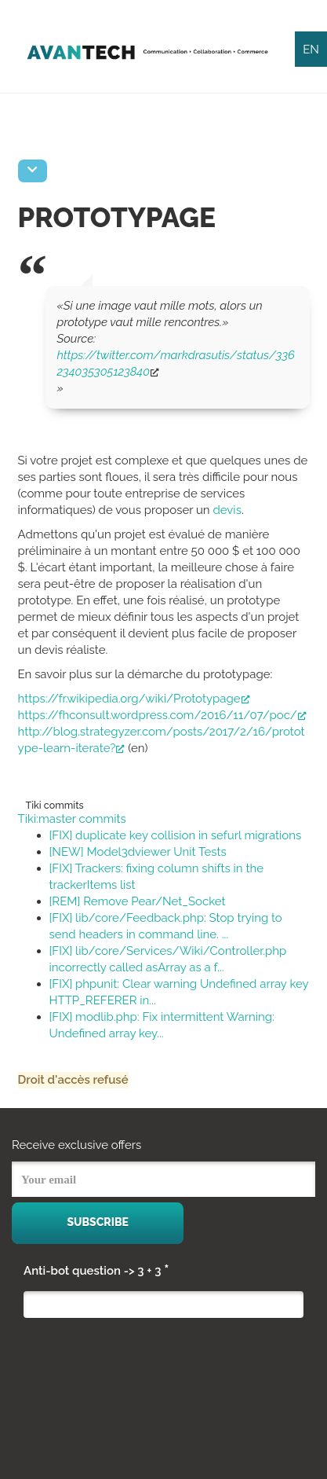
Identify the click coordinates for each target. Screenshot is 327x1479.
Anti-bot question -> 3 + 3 (96, 1269)
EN (311, 49)
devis (227, 510)
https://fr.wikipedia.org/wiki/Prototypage (134, 699)
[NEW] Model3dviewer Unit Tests (138, 852)
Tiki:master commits (72, 819)
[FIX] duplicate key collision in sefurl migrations (175, 835)
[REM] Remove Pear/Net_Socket (137, 901)
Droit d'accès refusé (73, 1080)
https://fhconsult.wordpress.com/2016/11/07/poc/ (162, 715)
